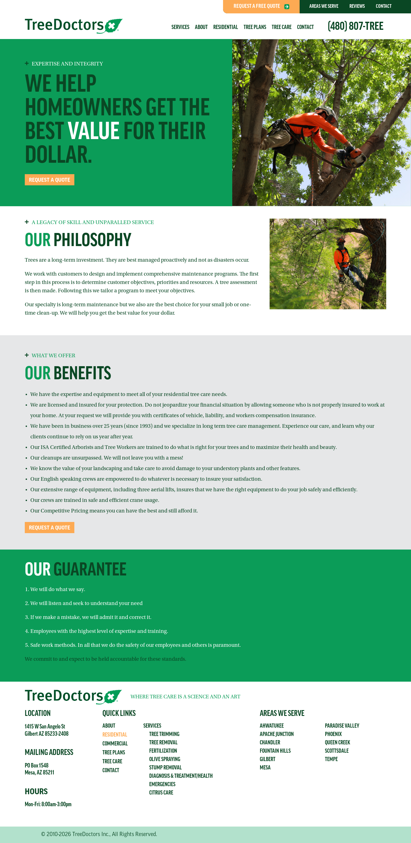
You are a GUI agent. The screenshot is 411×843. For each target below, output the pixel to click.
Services (180, 27)
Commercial (115, 744)
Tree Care (282, 27)
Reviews (357, 6)
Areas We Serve (323, 6)
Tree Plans (255, 27)
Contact (384, 6)
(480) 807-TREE (355, 27)
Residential (225, 27)
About (201, 27)
